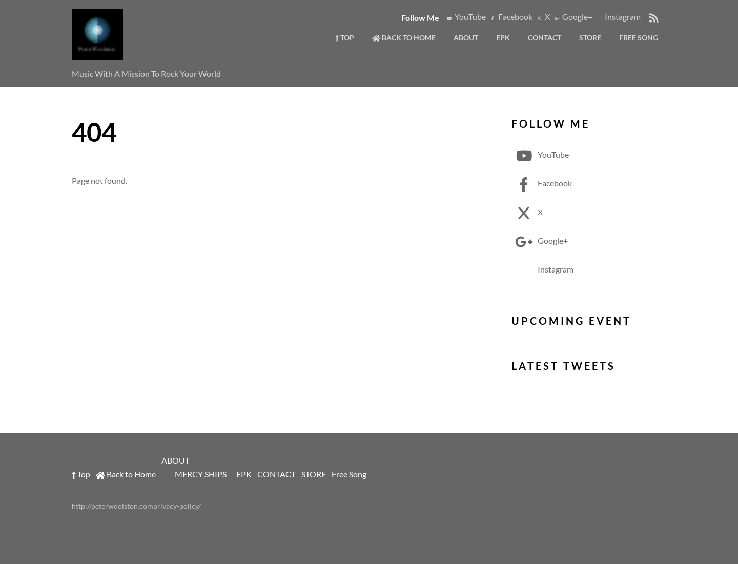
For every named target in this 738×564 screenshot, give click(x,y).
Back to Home (404, 37)
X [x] (542, 17)
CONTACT (544, 37)
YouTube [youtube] (465, 17)
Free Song (638, 37)
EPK (503, 37)
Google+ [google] (572, 17)
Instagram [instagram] (618, 17)
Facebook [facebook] (510, 17)
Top (344, 37)
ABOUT (466, 37)
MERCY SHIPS (201, 474)
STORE (590, 37)
